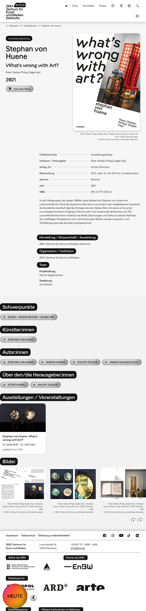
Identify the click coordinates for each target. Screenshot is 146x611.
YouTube (121, 535)
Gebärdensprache (121, 6)
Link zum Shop (22, 88)
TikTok (129, 535)
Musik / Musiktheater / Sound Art (31, 317)
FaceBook (105, 535)
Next (140, 521)
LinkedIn (137, 535)
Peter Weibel (17, 384)
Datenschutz (28, 535)
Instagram (113, 535)
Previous (134, 521)
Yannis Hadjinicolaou (124, 362)
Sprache (129, 6)
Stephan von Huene (21, 339)
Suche (137, 6)
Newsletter (89, 5)
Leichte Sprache (113, 6)
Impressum (12, 535)
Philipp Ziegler (87, 362)
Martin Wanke (55, 362)
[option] (24, 428)
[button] (106, 82)
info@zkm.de (78, 548)
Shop (75, 5)
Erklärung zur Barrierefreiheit (54, 535)
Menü (137, 16)
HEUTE (15, 596)
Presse (102, 5)
